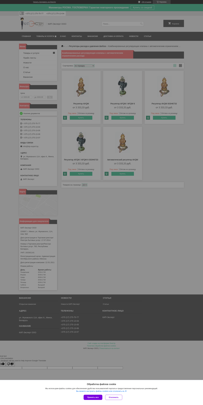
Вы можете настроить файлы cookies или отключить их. (100, 391)
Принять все (93, 397)
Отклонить (114, 397)
